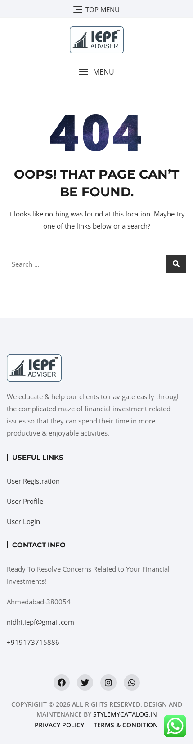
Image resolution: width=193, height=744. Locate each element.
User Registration (33, 480)
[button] (96, 72)
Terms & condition (126, 725)
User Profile (25, 501)
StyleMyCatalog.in (125, 714)
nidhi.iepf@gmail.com (40, 621)
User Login (23, 521)
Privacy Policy (59, 725)
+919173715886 (33, 642)
